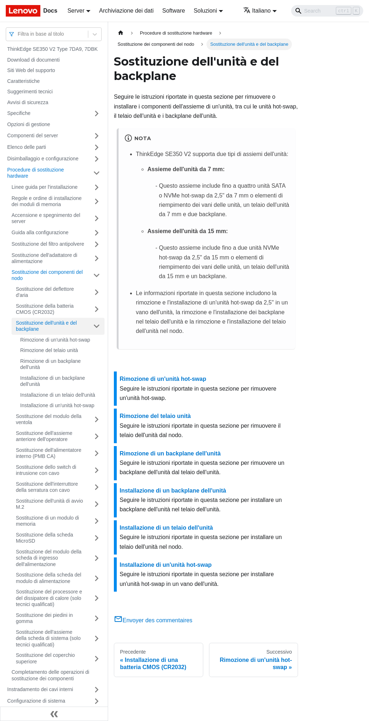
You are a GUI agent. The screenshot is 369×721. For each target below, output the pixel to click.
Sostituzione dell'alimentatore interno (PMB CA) (48, 453)
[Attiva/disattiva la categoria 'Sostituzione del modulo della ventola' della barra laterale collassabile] (97, 419)
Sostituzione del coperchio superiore (45, 658)
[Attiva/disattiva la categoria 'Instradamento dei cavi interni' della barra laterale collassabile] (97, 689)
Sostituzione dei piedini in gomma (44, 618)
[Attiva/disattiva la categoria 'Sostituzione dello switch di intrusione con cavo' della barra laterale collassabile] (97, 470)
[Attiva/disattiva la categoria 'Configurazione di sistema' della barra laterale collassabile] (97, 701)
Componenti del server (32, 135)
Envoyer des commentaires (153, 620)
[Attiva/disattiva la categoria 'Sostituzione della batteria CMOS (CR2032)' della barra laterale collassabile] (97, 309)
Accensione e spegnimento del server (46, 218)
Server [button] (75, 11)
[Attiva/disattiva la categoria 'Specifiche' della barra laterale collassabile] (97, 113)
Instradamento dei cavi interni (40, 689)
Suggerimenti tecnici (30, 91)
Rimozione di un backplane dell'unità (50, 364)
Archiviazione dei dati (126, 11)
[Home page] (121, 33)
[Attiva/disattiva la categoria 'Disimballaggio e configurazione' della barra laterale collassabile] (97, 159)
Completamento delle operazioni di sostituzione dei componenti (50, 675)
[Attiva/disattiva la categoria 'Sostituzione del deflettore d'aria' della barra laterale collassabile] (97, 292)
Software (173, 11)
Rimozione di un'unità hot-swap (55, 340)
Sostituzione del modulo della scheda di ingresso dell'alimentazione (48, 558)
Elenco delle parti (26, 147)
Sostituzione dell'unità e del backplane (46, 326)
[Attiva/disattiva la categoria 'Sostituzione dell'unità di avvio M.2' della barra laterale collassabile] (97, 504)
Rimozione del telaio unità (49, 350)
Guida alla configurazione (40, 232)
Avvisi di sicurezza (27, 102)
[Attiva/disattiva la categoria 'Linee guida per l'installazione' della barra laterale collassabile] (97, 187)
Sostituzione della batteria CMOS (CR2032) (45, 309)
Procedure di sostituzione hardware (35, 173)
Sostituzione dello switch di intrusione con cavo (46, 470)
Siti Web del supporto (31, 70)
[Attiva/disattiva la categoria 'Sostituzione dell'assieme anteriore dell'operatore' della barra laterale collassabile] (97, 436)
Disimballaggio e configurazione (43, 158)
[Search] (327, 11)
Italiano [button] (257, 11)
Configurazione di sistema (36, 701)
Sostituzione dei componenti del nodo (47, 275)
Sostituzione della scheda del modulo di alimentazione (48, 578)
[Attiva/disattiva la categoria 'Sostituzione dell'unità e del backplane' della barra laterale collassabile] (97, 326)
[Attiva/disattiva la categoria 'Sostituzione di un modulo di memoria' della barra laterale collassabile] (97, 521)
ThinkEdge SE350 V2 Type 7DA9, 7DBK (52, 49)
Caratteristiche (23, 81)
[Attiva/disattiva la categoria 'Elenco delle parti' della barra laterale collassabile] (97, 147)
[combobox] (18, 34)
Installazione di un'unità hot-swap (57, 405)
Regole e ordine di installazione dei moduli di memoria (47, 201)
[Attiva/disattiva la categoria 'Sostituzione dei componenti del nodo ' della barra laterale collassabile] (97, 275)
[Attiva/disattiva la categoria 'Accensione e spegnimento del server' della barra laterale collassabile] (97, 218)
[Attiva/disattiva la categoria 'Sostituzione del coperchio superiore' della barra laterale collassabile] (97, 658)
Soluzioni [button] (205, 11)
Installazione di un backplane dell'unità (52, 381)
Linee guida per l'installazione (44, 187)
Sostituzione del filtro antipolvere (48, 244)
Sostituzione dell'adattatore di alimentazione (44, 258)
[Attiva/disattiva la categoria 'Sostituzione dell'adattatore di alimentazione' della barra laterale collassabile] (97, 258)
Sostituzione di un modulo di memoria (47, 521)
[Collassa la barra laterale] (54, 714)
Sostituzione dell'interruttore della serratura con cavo (47, 487)
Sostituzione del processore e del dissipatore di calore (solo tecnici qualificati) (49, 598)
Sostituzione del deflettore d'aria (45, 292)
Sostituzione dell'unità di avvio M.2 (49, 504)
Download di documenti (33, 60)
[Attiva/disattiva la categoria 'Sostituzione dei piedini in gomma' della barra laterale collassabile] (97, 618)
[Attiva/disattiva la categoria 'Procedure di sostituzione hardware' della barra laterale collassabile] (97, 173)
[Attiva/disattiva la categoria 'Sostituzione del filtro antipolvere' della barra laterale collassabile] (97, 244)
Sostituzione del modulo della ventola (48, 419)
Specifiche (19, 113)
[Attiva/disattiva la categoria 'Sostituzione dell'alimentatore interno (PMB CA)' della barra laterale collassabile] (97, 453)
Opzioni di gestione (28, 124)
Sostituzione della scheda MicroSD (44, 538)
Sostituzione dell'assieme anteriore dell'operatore (44, 436)
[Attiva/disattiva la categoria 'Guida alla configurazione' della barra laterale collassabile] (97, 233)
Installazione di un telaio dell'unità (57, 395)
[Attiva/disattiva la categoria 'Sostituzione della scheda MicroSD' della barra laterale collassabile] (97, 538)
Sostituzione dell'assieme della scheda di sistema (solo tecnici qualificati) (48, 638)
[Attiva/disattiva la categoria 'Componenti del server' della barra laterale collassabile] (97, 136)
